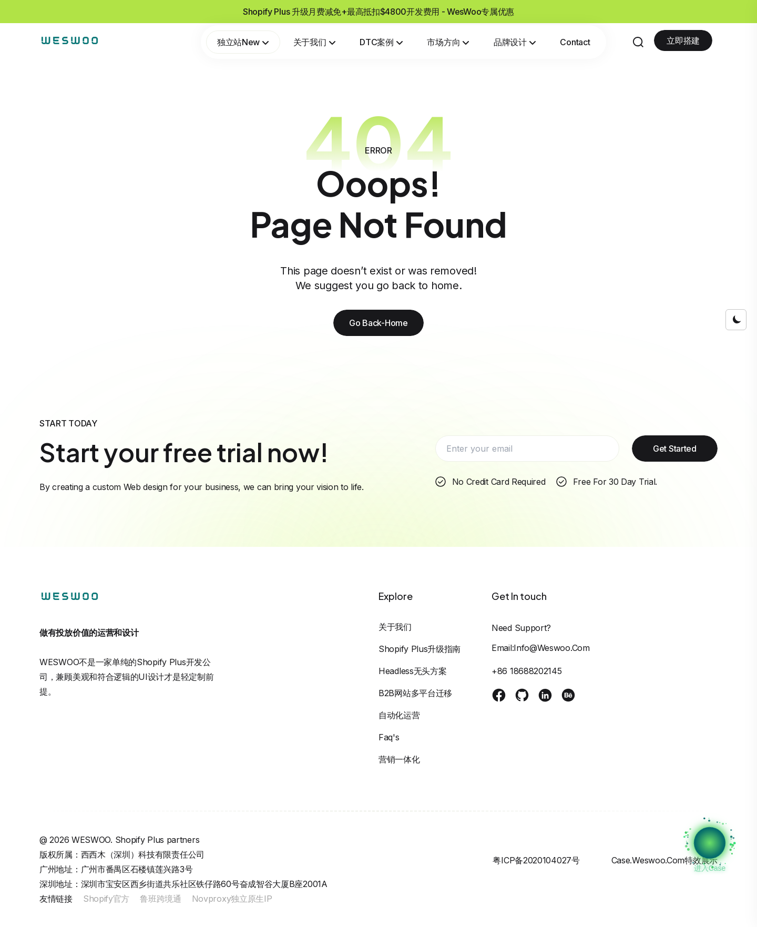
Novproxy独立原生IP (232, 898)
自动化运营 (399, 715)
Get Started (675, 448)
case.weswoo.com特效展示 (664, 860)
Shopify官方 (106, 898)
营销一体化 (399, 759)
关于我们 (314, 42)
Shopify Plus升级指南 (419, 649)
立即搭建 (683, 40)
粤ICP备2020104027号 (536, 860)
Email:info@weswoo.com (541, 648)
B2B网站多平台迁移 (415, 693)
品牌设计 (515, 42)
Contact (575, 42)
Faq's (389, 737)
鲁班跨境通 (160, 898)
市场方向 (448, 42)
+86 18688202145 (527, 671)
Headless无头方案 (412, 671)
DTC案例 (381, 42)
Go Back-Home (378, 323)
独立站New (243, 42)
